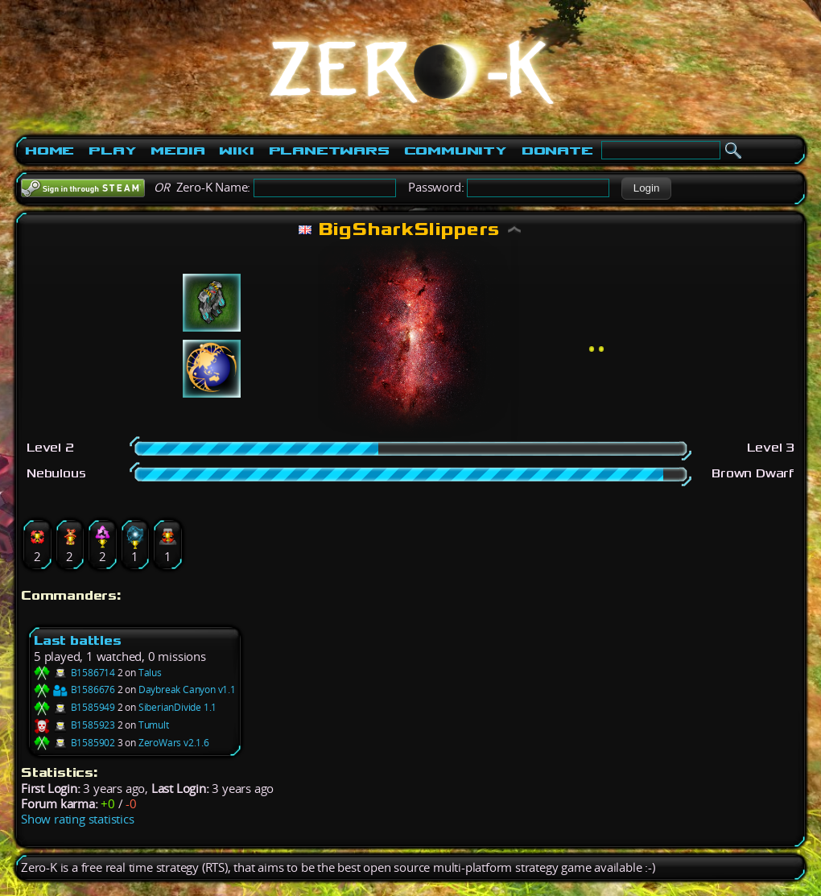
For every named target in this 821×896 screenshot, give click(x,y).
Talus (150, 672)
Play (112, 150)
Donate (557, 150)
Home (49, 150)
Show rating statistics (77, 819)
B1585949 (74, 707)
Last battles (78, 640)
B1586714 (74, 672)
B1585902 (74, 742)
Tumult (153, 725)
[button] (645, 188)
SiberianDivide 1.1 (177, 707)
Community (455, 150)
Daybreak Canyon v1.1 (187, 689)
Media (177, 150)
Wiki (236, 150)
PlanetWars (329, 150)
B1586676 (74, 689)
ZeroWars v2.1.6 (173, 742)
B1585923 (74, 725)
